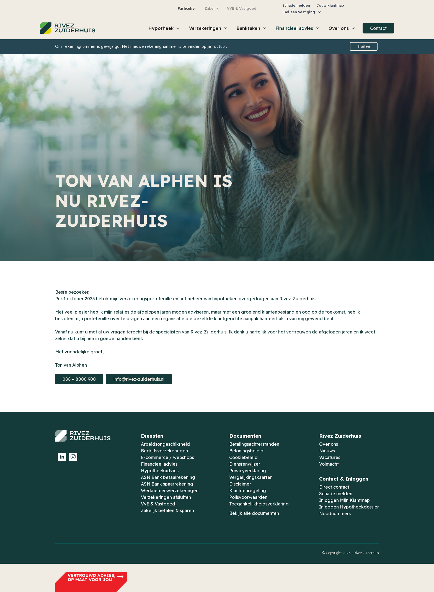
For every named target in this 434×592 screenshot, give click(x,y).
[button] (302, 12)
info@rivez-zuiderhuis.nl (138, 379)
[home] (67, 28)
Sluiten (363, 46)
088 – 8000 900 (79, 379)
